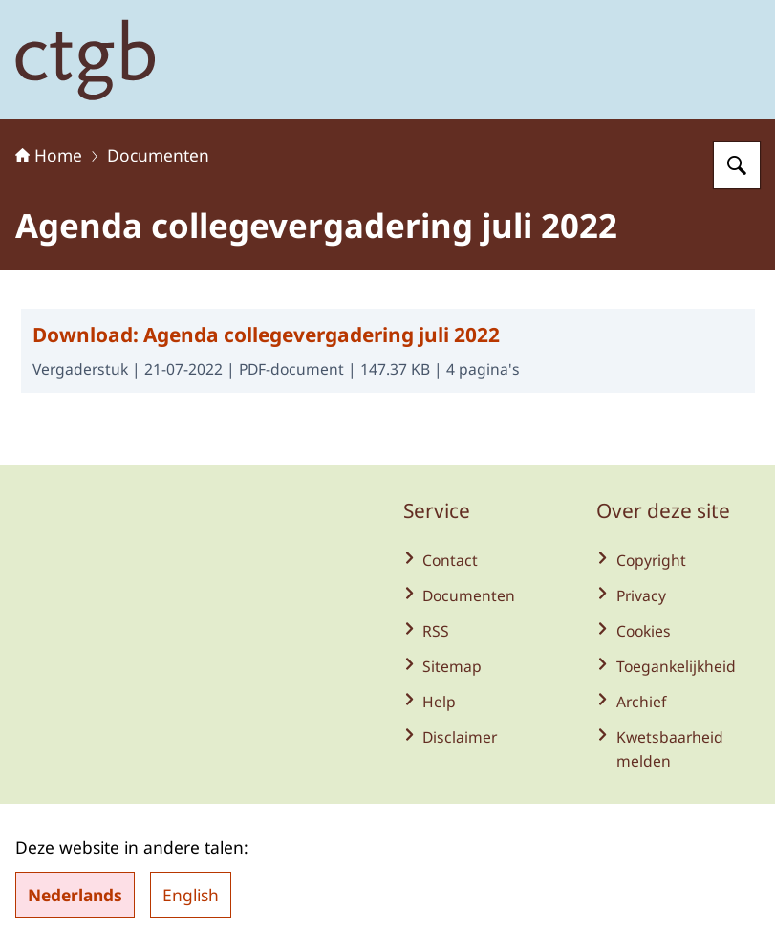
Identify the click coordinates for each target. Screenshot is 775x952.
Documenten (158, 154)
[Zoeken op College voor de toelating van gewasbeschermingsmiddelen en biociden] (737, 165)
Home (48, 154)
